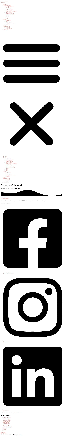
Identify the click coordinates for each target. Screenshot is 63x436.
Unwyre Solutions (18, 412)
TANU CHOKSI (4, 1)
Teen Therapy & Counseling (11, 11)
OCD (7, 18)
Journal (4, 19)
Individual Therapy (10, 6)
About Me (5, 4)
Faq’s (7, 21)
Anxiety (7, 15)
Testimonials (8, 20)
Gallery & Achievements (11, 22)
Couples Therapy (9, 9)
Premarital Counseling (10, 14)
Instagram (8, 23)
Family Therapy (9, 10)
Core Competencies (7, 5)
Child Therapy (9, 7)
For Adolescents (9, 28)
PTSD (7, 17)
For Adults (8, 27)
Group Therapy (9, 12)
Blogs (4, 25)
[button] (31, 93)
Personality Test (6, 26)
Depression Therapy (10, 13)
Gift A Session (6, 29)
